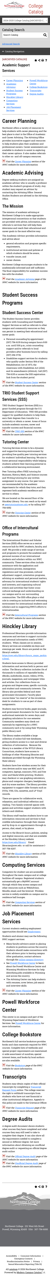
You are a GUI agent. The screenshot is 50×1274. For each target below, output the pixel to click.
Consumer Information (31, 1256)
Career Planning (14, 80)
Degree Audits (37, 94)
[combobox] (25, 20)
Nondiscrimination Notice (18, 1261)
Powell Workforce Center (22, 963)
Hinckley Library (14, 97)
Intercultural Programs (26, 615)
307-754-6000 (41, 1229)
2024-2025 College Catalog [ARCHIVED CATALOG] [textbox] (25, 20)
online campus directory (31, 959)
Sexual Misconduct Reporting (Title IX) (25, 1264)
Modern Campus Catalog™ (30, 1272)
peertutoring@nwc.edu (16, 504)
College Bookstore (38, 87)
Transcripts (35, 90)
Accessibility (11, 1256)
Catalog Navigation (14, 51)
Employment (34, 931)
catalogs (13, 1269)
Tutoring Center (22, 512)
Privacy (36, 1261)
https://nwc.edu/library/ (14, 842)
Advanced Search (11, 43)
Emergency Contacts (23, 1258)
